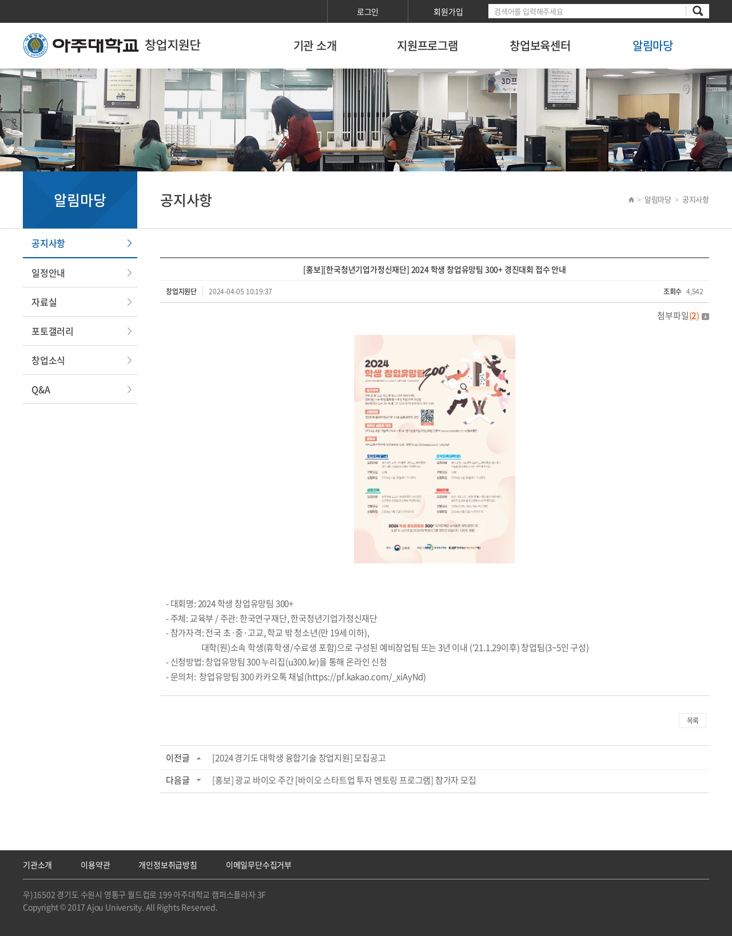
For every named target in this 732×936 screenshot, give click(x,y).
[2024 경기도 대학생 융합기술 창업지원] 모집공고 (298, 757)
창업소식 (48, 360)
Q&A (40, 389)
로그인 (368, 11)
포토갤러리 (52, 331)
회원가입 (448, 11)
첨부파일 (683, 315)
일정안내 (48, 272)
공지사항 (48, 243)
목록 (692, 720)
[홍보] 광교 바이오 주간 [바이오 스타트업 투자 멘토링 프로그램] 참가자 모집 (344, 780)
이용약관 (95, 864)
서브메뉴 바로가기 (0, 0)
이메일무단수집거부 (259, 864)
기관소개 (37, 864)
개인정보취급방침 (167, 864)
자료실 (44, 302)
